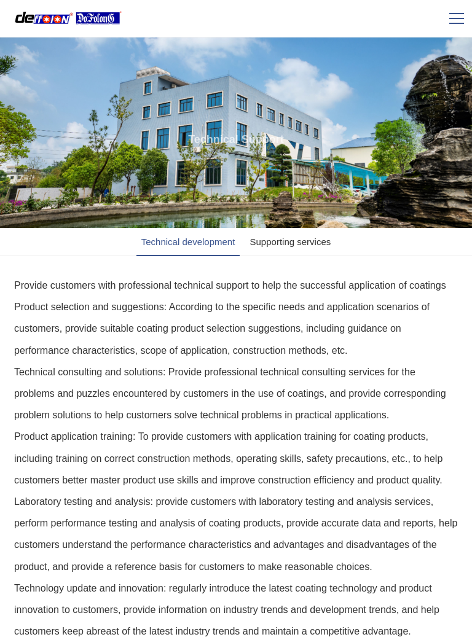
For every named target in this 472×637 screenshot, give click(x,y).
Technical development (188, 241)
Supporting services (290, 241)
